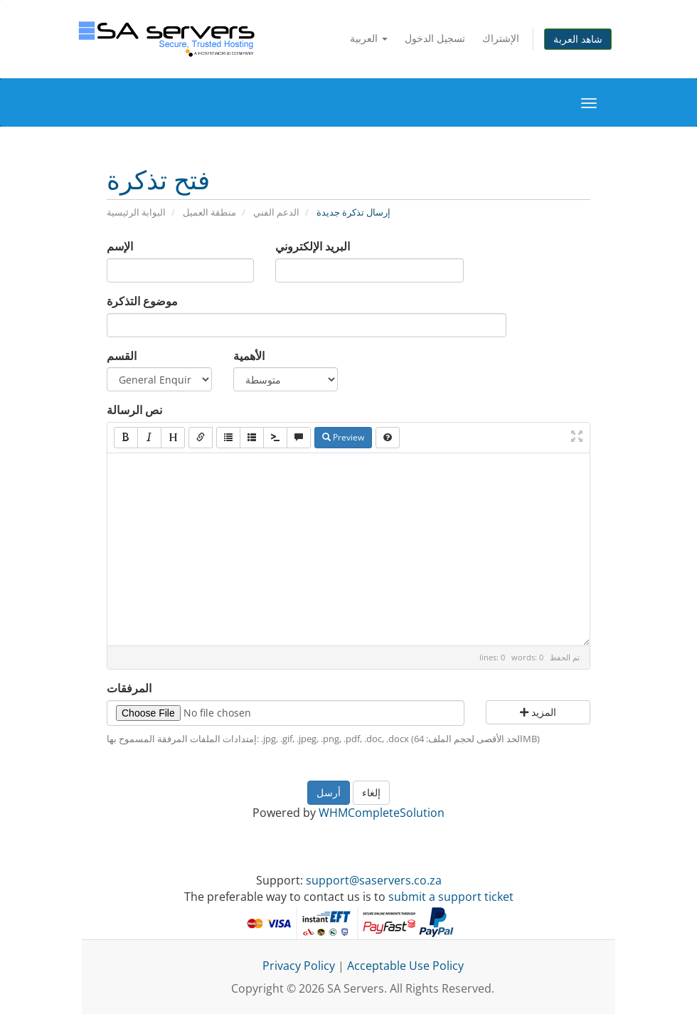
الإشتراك (500, 38)
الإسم (120, 246)
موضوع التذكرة (142, 301)
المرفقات (129, 688)
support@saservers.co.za (374, 880)
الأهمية (249, 356)
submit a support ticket (451, 896)
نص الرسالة (134, 410)
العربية (369, 38)
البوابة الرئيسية (136, 212)
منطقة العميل (209, 212)
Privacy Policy (298, 965)
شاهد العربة (577, 39)
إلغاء (371, 792)
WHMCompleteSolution (382, 812)
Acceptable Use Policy (405, 965)
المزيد (538, 712)
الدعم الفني (276, 212)
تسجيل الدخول (435, 38)
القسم (122, 356)
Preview (343, 437)
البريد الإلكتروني (312, 246)
